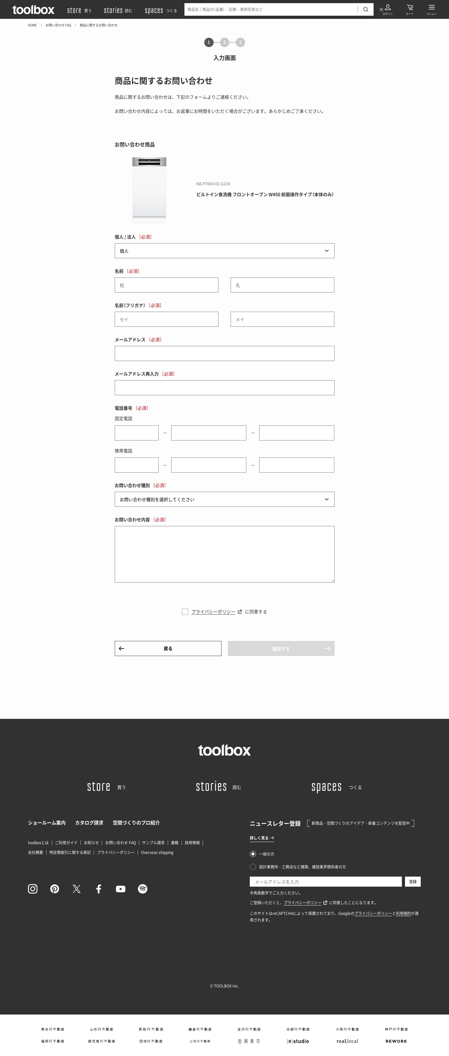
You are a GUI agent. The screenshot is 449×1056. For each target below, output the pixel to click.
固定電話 (123, 418)
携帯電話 (123, 450)
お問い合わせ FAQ (58, 25)
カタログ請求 (89, 822)
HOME (32, 25)
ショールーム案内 (47, 822)
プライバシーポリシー (213, 611)
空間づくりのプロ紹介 (136, 822)
